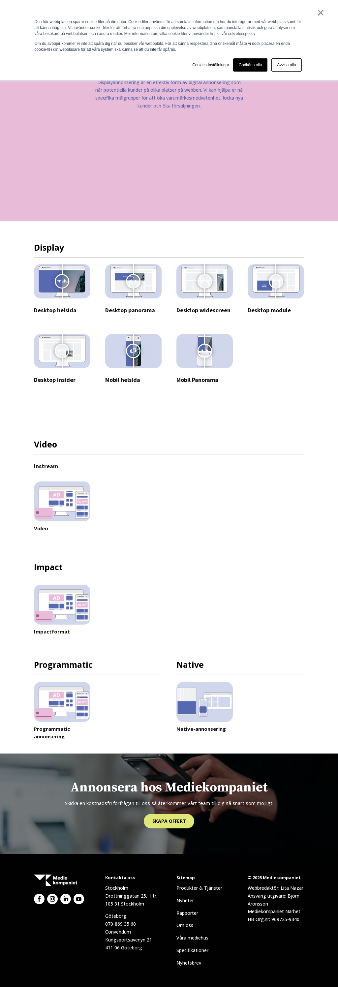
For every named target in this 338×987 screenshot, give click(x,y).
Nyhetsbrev (188, 963)
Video (41, 528)
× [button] (320, 12)
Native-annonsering (201, 728)
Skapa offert (169, 821)
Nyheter (185, 900)
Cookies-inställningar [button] (210, 65)
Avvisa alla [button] (286, 65)
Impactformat (52, 631)
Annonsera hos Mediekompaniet (169, 787)
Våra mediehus (192, 938)
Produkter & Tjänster (199, 888)
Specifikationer (192, 950)
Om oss (184, 925)
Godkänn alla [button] (250, 65)
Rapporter (187, 913)
